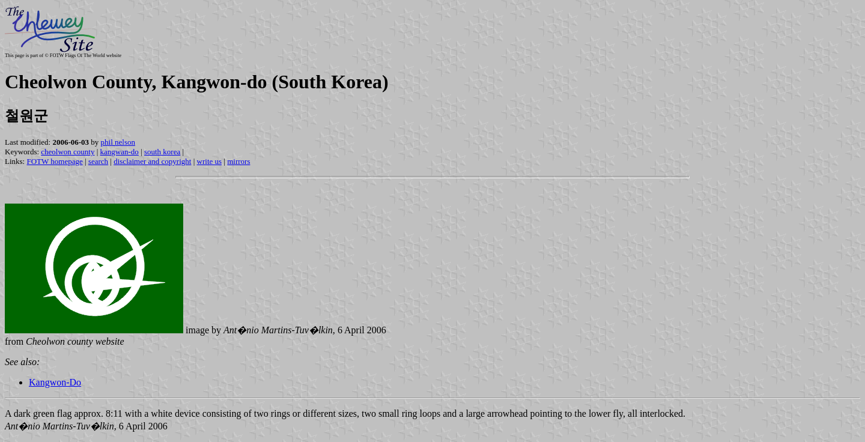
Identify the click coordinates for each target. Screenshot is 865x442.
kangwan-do (119, 151)
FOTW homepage (54, 161)
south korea (162, 151)
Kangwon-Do (55, 382)
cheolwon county (67, 151)
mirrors (238, 161)
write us (209, 161)
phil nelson (118, 142)
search (98, 161)
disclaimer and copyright (152, 161)
